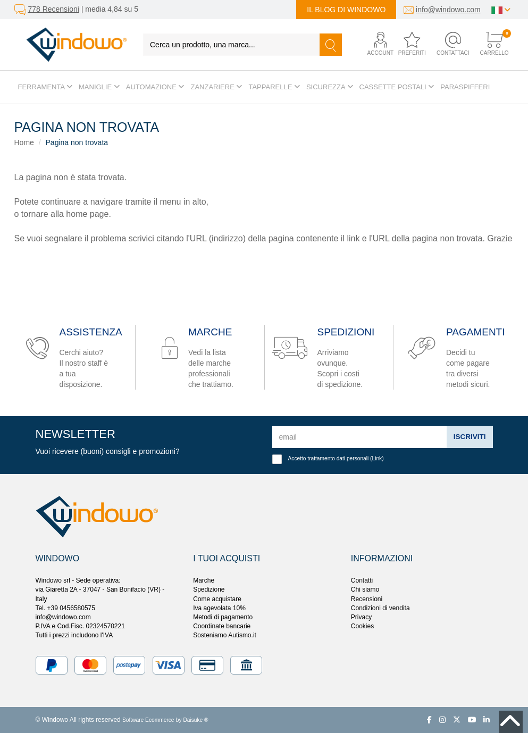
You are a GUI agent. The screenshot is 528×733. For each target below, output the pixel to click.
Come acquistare (217, 599)
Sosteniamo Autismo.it (224, 635)
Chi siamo (365, 589)
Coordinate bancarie (221, 626)
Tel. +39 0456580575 (65, 608)
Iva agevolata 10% (219, 608)
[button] (374, 44)
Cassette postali (396, 87)
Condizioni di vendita (380, 608)
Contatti (362, 580)
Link (377, 458)
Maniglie (99, 87)
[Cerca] (331, 44)
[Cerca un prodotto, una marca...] (231, 44)
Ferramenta (45, 87)
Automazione (155, 87)
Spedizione (208, 589)
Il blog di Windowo (346, 9)
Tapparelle (274, 87)
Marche (203, 580)
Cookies (362, 626)
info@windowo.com (448, 9)
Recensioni (366, 599)
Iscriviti (468, 436)
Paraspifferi (465, 87)
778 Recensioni (53, 9)
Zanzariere (216, 87)
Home (24, 142)
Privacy (361, 617)
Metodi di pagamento (223, 617)
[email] (359, 437)
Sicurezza (329, 87)
